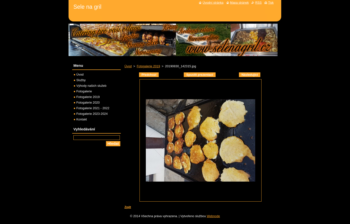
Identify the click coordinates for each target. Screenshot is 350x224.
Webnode (213, 216)
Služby (81, 80)
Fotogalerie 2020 (88, 102)
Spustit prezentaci (199, 75)
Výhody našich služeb (91, 86)
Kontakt (81, 119)
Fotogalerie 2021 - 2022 (92, 108)
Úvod (128, 66)
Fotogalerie (84, 91)
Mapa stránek (239, 2)
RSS (258, 2)
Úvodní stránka (212, 2)
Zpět (127, 207)
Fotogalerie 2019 (148, 66)
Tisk (271, 2)
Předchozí (148, 75)
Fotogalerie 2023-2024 (92, 114)
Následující (249, 75)
